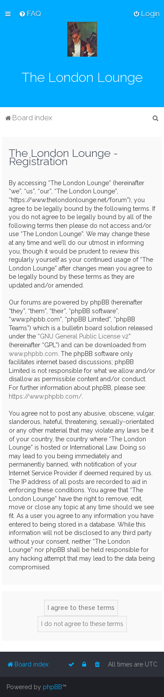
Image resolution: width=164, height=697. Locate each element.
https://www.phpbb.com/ (45, 396)
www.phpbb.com (33, 353)
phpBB (52, 686)
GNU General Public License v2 (84, 336)
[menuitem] (30, 13)
